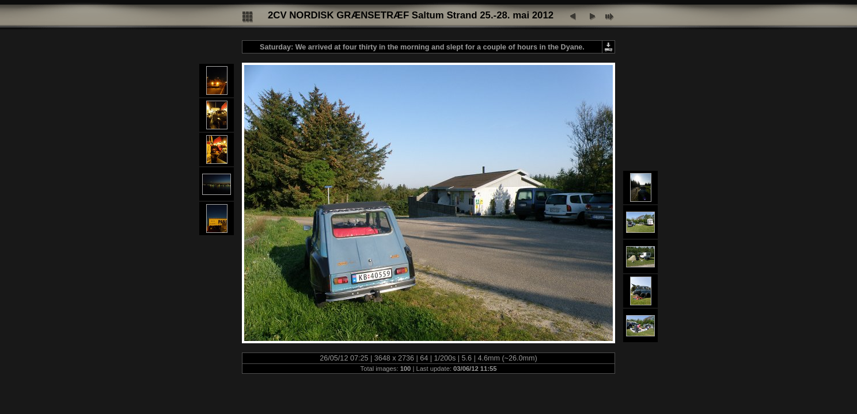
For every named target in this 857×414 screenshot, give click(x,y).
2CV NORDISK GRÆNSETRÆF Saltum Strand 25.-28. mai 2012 (410, 15)
